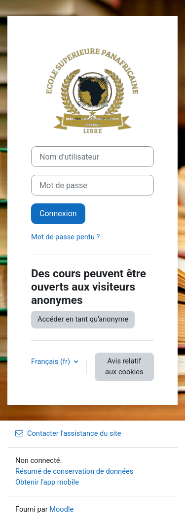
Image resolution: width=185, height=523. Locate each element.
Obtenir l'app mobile (47, 482)
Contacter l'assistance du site (68, 433)
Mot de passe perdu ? (65, 236)
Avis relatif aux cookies (124, 366)
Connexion (58, 213)
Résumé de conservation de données (74, 471)
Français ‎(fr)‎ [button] (51, 361)
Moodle (61, 509)
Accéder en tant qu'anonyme (82, 319)
